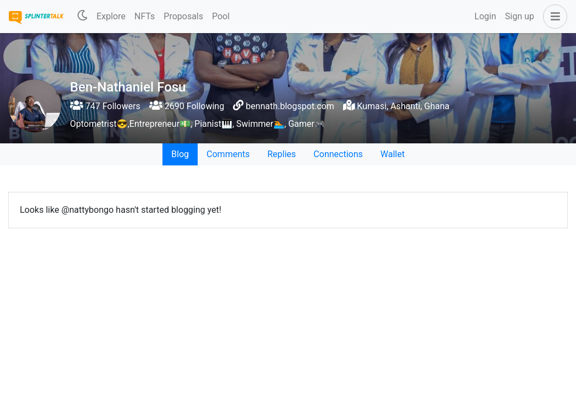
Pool (221, 16)
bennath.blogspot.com (290, 106)
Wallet (393, 154)
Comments (228, 154)
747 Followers (105, 106)
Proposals (183, 16)
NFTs (144, 16)
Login (485, 16)
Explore (111, 16)
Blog (180, 154)
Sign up (519, 16)
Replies (281, 154)
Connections (337, 154)
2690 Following (186, 106)
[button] (553, 16)
